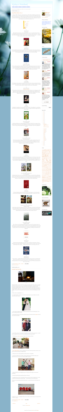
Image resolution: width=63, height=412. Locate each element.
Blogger (38, 410)
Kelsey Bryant (48, 12)
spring (44, 176)
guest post (50, 163)
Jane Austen (43, 166)
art (45, 153)
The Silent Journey (45, 62)
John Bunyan (48, 166)
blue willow (50, 155)
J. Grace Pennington (49, 165)
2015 (43, 141)
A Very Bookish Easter (48, 149)
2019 (43, 119)
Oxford (50, 169)
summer (36, 314)
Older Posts (38, 403)
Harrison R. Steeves (26, 89)
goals (46, 163)
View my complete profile (45, 17)
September (45, 131)
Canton (43, 157)
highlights (15, 400)
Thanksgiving (43, 178)
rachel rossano (44, 172)
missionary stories (43, 168)
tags (47, 177)
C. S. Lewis (50, 156)
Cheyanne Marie (47, 157)
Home (26, 403)
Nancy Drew (49, 168)
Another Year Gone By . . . (17, 269)
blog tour (46, 155)
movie (46, 168)
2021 (43, 117)
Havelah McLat (46, 63)
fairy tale (46, 161)
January (44, 140)
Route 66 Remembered (45, 71)
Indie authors (46, 164)
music (47, 168)
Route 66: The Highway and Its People (45, 78)
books (48, 156)
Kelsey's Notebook (19, 4)
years (17, 400)
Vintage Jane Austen (44, 180)
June (44, 134)
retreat (44, 173)
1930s (42, 149)
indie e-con (49, 164)
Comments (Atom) (28, 405)
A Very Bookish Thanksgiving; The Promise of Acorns (46, 151)
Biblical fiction (49, 154)
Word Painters (45, 181)
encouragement (43, 160)
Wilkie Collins (48, 180)
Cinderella (50, 157)
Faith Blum (48, 161)
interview (45, 165)
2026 (43, 111)
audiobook (47, 153)
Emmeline (50, 159)
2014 (43, 142)
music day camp (20, 336)
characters (45, 157)
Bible (47, 154)
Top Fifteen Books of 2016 (17, 13)
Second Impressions (44, 175)
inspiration (43, 165)
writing (48, 181)
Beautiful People (44, 154)
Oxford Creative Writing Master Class (46, 170)
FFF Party (49, 162)
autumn (50, 153)
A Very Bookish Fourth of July (45, 150)
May (44, 135)
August (44, 132)
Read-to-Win (47, 172)
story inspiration (46, 176)
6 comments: (22, 399)
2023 (43, 115)
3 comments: (22, 263)
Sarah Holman (47, 174)
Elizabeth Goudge (45, 159)
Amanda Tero (45, 152)
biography (43, 155)
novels (48, 169)
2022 (43, 116)
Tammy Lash (49, 177)
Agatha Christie (46, 94)
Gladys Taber (46, 90)
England (47, 160)
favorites (45, 162)
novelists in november (45, 169)
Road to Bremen (47, 173)
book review (44, 156)
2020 (43, 118)
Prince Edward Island (15, 350)
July (44, 133)
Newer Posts (14, 403)
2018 (43, 120)
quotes (42, 172)
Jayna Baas (46, 166)
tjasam (33, 410)
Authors (48, 153)
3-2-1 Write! (44, 149)
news (42, 169)
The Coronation (46, 178)
